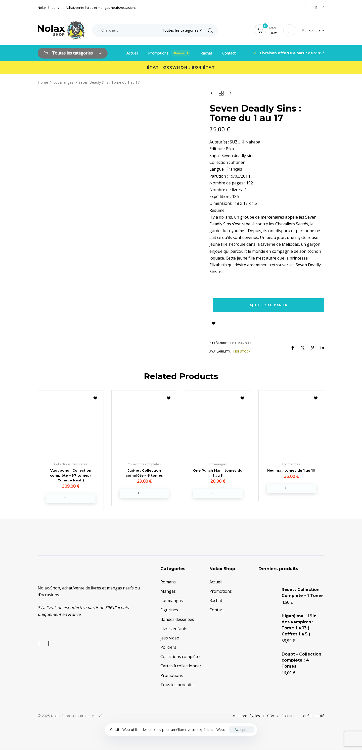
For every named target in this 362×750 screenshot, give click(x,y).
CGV (270, 716)
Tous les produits (177, 685)
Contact (229, 53)
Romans (168, 582)
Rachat (206, 53)
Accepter (242, 729)
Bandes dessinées (177, 620)
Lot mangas (63, 82)
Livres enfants (173, 629)
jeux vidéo (169, 638)
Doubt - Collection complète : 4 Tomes (301, 660)
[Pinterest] (312, 348)
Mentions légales (246, 716)
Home (43, 82)
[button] (313, 30)
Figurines (169, 610)
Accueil (132, 53)
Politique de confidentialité (302, 716)
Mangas (168, 591)
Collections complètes (180, 657)
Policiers (168, 648)
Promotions (169, 53)
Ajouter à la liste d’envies (213, 323)
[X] (303, 348)
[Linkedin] (322, 348)
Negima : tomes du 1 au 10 (291, 470)
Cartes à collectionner (180, 666)
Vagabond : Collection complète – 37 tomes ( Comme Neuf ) (71, 475)
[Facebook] (293, 348)
